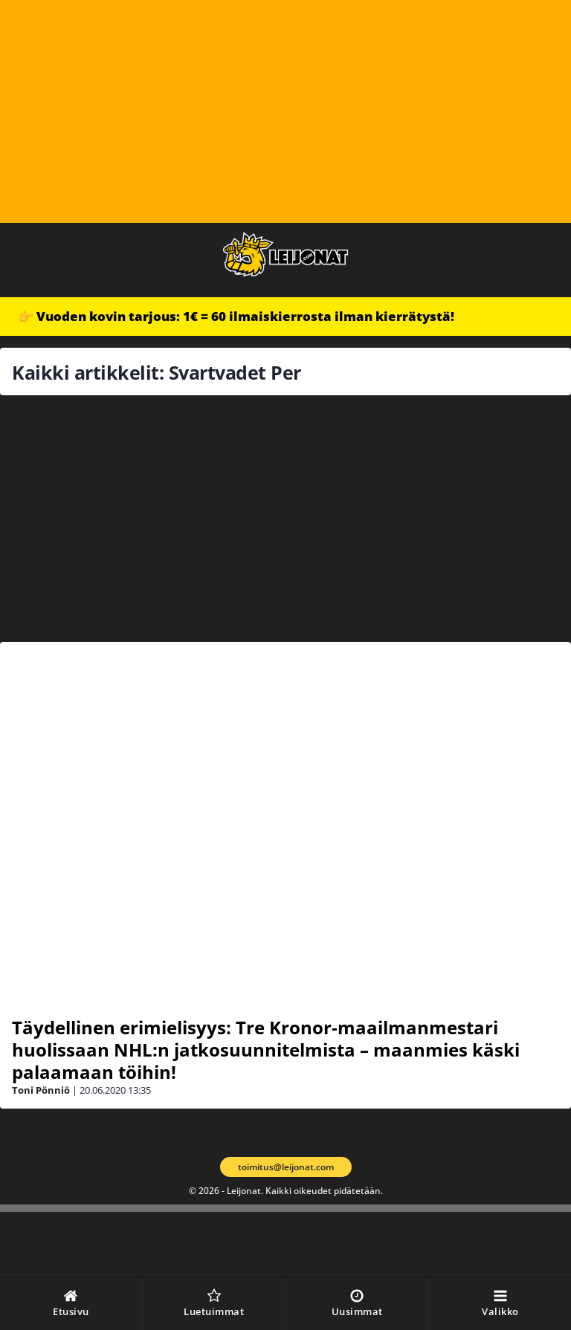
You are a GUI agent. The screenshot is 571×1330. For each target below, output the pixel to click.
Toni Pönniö (41, 1090)
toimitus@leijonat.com (286, 1167)
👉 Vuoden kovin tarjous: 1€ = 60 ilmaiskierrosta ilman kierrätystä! (236, 316)
